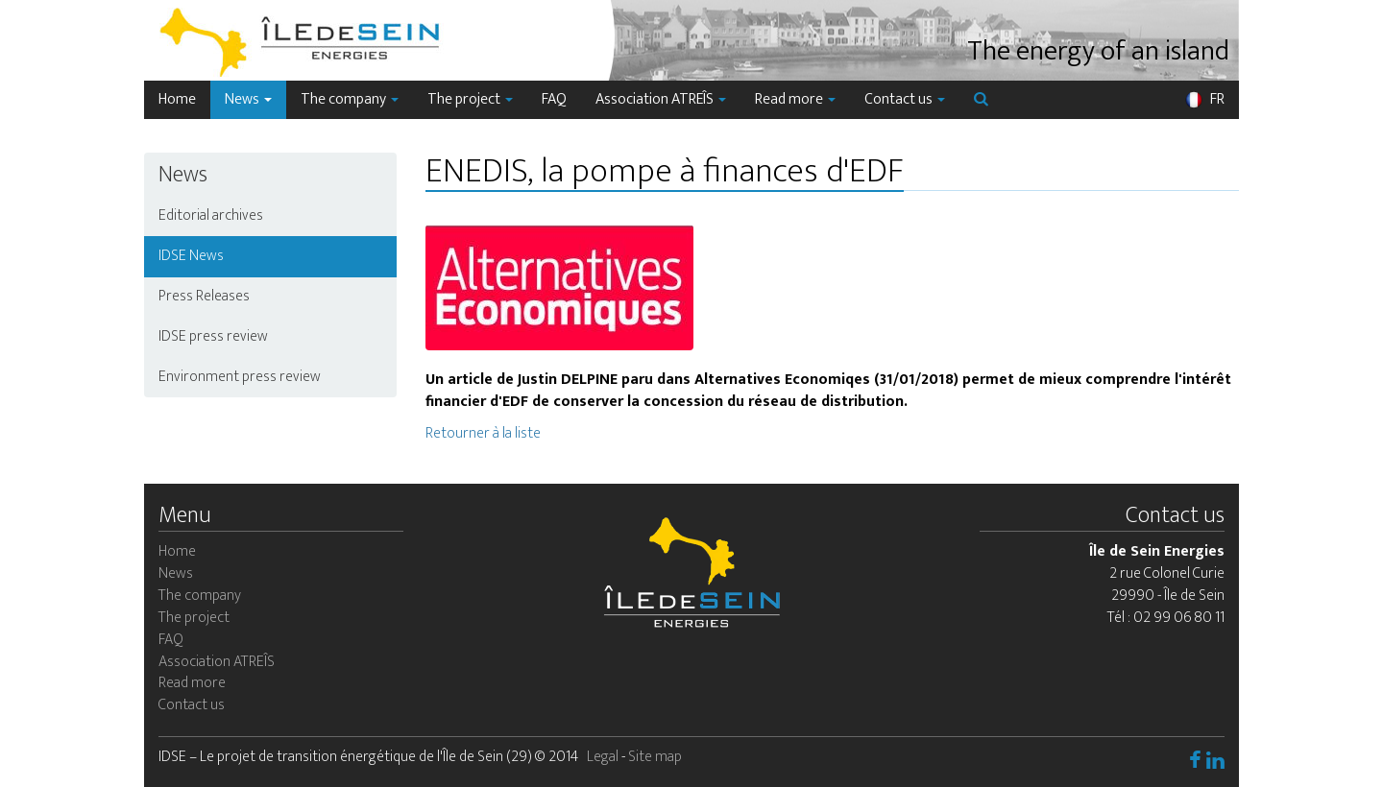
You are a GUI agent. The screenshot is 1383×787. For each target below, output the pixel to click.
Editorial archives (210, 215)
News (248, 99)
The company (350, 99)
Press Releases (204, 296)
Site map (655, 757)
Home (177, 99)
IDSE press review (213, 336)
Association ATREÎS (660, 99)
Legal (603, 757)
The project (470, 99)
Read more (795, 99)
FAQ (554, 99)
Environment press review (239, 377)
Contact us (904, 99)
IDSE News (191, 256)
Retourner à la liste (483, 433)
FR (1204, 99)
